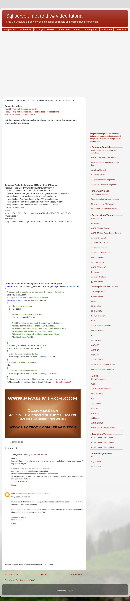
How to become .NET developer (104, 204)
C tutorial (95, 223)
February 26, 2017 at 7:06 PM (35, 455)
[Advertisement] (65, 63)
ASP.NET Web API (98, 267)
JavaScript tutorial (98, 170)
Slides (111, 437)
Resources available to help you (104, 209)
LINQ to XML (96, 311)
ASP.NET (95, 350)
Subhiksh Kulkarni (19, 493)
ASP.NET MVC (97, 360)
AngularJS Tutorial (98, 277)
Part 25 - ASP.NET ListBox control (20, 114)
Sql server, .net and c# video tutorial (45, 16)
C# (92, 335)
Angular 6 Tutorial (98, 238)
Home (44, 574)
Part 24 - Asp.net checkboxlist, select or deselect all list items (32, 112)
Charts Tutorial (97, 296)
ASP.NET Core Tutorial (100, 228)
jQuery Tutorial (97, 282)
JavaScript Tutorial (98, 291)
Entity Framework (98, 316)
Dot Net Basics (97, 330)
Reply (13, 485)
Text (105, 437)
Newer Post (11, 574)
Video (100, 437)
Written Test (96, 467)
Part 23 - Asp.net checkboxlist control (21, 109)
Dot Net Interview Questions (102, 369)
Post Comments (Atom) (25, 580)
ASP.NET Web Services (101, 326)
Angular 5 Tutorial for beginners (104, 185)
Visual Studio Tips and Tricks (103, 365)
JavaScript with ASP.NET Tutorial (104, 287)
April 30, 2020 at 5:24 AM (38, 493)
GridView (95, 355)
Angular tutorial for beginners (103, 180)
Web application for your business (105, 199)
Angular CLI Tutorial (99, 248)
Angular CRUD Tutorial (100, 243)
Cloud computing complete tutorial (105, 158)
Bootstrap (95, 272)
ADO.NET (95, 345)
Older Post (77, 574)
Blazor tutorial (97, 218)
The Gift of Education (99, 194)
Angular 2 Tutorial (98, 252)
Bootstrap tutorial (98, 175)
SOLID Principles (98, 262)
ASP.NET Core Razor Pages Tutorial (106, 233)
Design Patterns (97, 257)
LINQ (93, 301)
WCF (93, 321)
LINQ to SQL (96, 306)
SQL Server (96, 340)
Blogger (70, 591)
